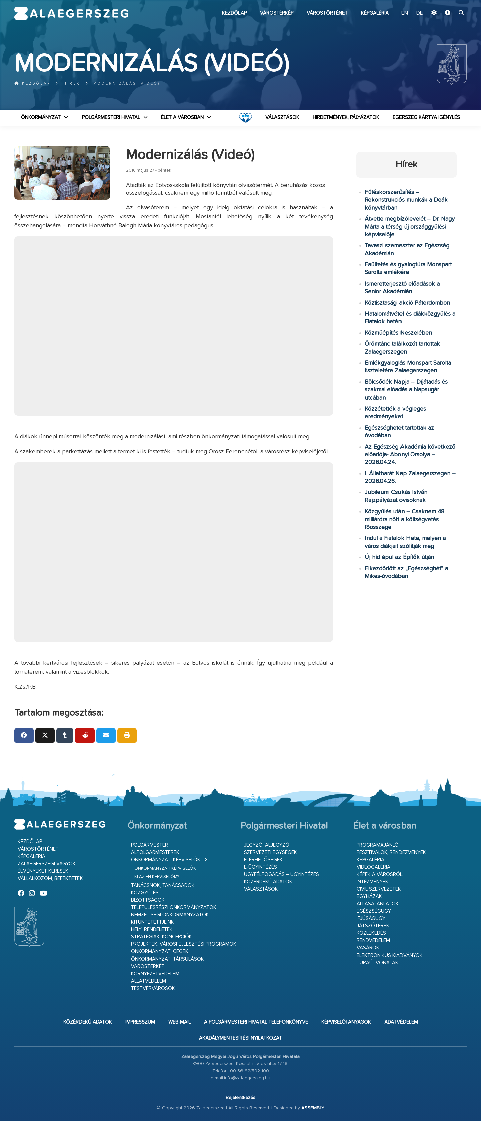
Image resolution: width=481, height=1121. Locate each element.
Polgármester (149, 845)
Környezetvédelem (155, 973)
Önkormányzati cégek (159, 951)
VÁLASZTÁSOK (282, 117)
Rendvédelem (373, 940)
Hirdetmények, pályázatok (346, 117)
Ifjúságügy (371, 918)
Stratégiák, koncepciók (161, 936)
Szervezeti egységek (270, 852)
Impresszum (140, 1022)
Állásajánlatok (378, 903)
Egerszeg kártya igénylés (426, 117)
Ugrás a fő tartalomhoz (450, 3)
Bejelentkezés (240, 1097)
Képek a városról (380, 874)
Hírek (72, 83)
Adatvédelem (401, 1022)
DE (419, 13)
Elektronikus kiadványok (390, 955)
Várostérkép (276, 13)
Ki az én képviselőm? (156, 877)
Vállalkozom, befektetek (50, 878)
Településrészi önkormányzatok (173, 907)
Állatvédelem (148, 981)
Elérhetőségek (263, 859)
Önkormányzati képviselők (165, 859)
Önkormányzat (41, 117)
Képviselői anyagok (346, 1022)
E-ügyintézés (260, 867)
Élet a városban (182, 117)
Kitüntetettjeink (152, 922)
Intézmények (372, 881)
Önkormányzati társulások (167, 959)
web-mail (179, 1022)
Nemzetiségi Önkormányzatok (170, 914)
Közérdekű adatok (268, 881)
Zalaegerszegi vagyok (47, 863)
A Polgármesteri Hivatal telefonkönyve (256, 1022)
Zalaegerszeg (71, 13)
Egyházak (369, 896)
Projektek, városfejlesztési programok (183, 944)
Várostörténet (327, 13)
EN (404, 13)
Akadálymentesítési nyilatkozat (240, 1038)
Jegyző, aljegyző (266, 845)
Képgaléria (375, 13)
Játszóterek (373, 925)
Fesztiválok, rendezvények (391, 852)
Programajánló (378, 845)
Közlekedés (371, 933)
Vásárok (368, 947)
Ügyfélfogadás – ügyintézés (281, 874)
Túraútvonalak (377, 962)
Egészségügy (374, 911)
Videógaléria (373, 867)
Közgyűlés (145, 892)
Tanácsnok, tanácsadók (163, 885)
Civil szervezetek (379, 889)
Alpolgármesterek (155, 852)
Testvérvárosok (153, 988)
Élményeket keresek (43, 871)
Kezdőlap (234, 13)
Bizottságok (148, 900)
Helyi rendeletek (152, 929)
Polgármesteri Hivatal (111, 117)
